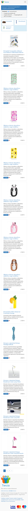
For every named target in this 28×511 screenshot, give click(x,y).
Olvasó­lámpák (21, 21)
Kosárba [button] (6, 65)
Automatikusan (12, 11)
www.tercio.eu (4, 490)
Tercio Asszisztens (10, 501)
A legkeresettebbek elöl (8, 13)
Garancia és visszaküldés (14, 499)
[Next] (12, 470)
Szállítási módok (5, 498)
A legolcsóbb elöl (7, 14)
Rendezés (4, 11)
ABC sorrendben (7, 16)
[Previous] (2, 470)
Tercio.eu (4, 6)
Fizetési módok (13, 498)
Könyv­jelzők (9, 21)
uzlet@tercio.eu (12, 490)
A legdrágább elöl (17, 14)
